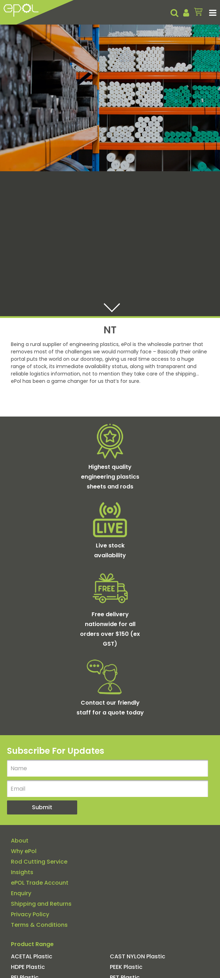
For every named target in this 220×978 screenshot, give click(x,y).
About (19, 840)
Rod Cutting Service (39, 861)
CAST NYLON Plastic (137, 956)
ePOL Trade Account (39, 882)
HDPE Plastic (28, 967)
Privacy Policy (30, 914)
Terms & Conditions (39, 925)
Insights (22, 872)
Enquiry (21, 893)
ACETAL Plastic (31, 956)
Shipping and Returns (41, 903)
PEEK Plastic (126, 967)
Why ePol (23, 851)
